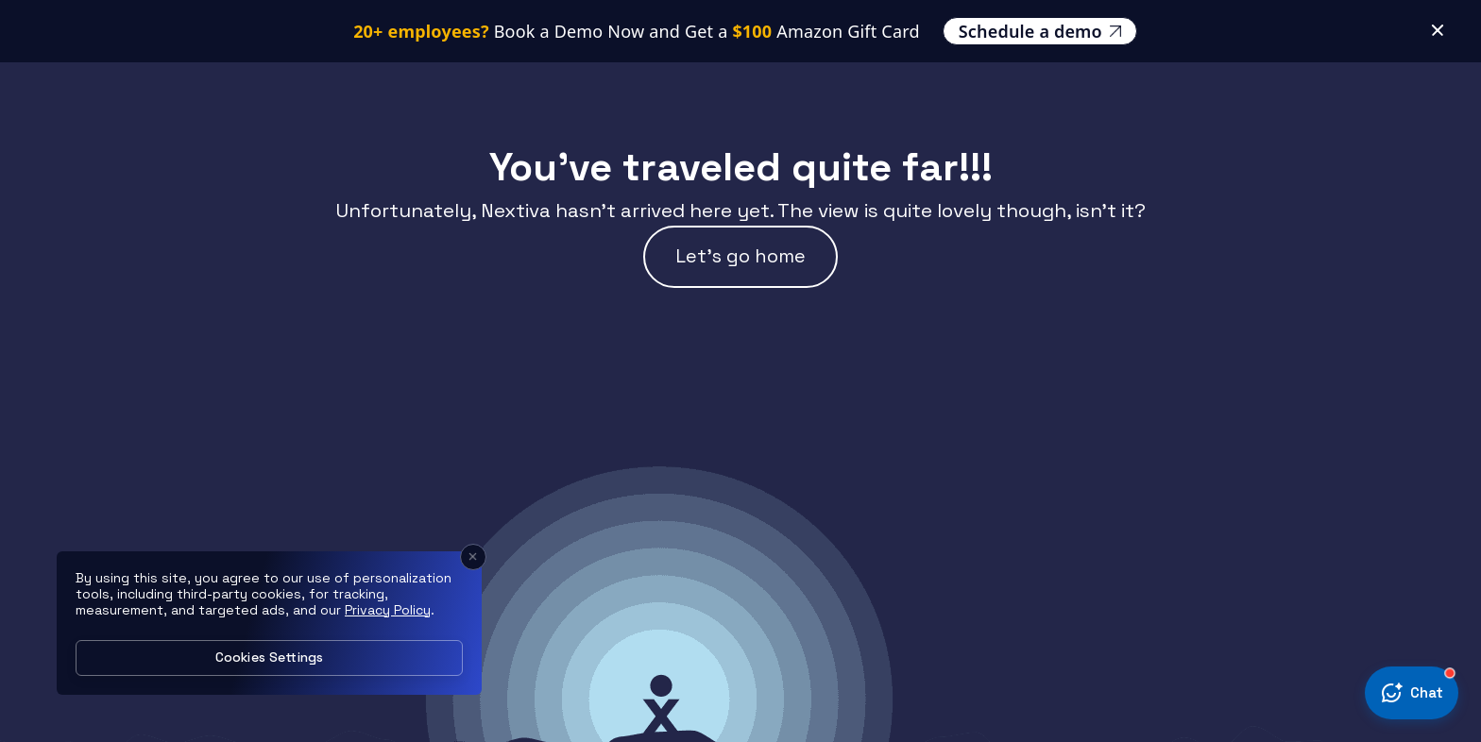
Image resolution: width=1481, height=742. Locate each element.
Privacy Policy (388, 609)
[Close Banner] (1437, 15)
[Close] (473, 557)
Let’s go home (740, 256)
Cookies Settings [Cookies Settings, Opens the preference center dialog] (269, 657)
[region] (269, 623)
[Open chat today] (1411, 692)
